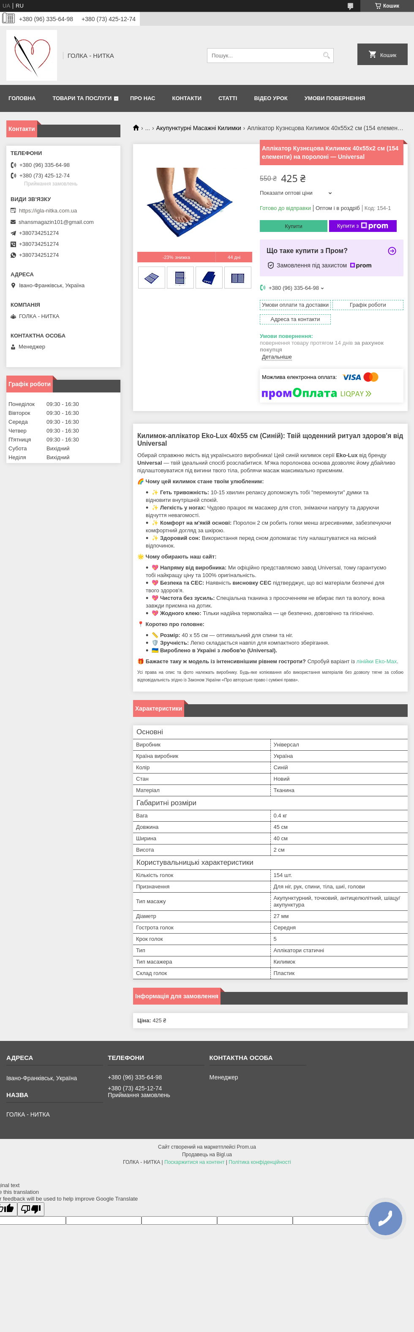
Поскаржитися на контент (194, 1162)
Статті (227, 98)
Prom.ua (246, 1147)
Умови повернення (335, 98)
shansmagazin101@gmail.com (56, 222)
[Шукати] (326, 55)
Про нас (142, 98)
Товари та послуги (82, 98)
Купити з (362, 226)
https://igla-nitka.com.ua (48, 210)
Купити (293, 226)
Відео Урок (270, 98)
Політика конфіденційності (260, 1162)
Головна (21, 98)
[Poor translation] (30, 1209)
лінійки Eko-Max (377, 661)
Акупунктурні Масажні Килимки (198, 128)
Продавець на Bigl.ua (207, 1155)
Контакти (187, 98)
